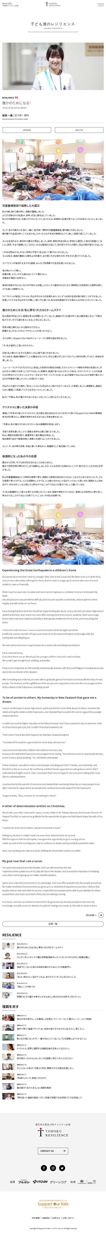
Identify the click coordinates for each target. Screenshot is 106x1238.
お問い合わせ (68, 1218)
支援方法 (56, 1218)
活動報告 (46, 1218)
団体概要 (36, 1218)
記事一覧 (53, 923)
